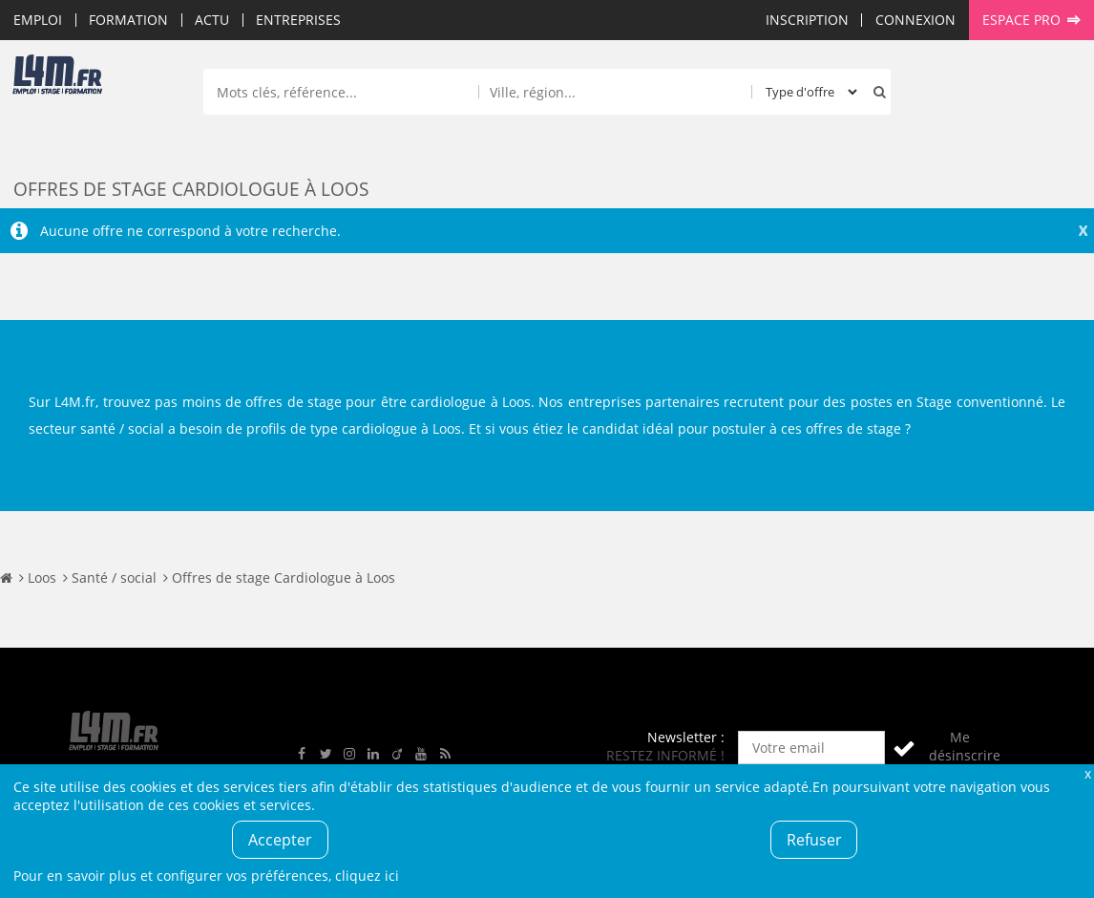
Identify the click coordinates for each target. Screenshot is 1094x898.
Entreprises (298, 20)
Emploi (37, 20)
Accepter (280, 839)
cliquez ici (367, 875)
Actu (212, 20)
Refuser (814, 839)
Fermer (1087, 773)
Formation (128, 20)
